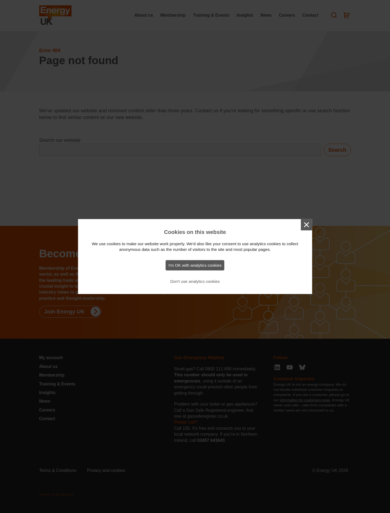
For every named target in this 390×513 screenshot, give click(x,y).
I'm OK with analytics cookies (195, 265)
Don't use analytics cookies (195, 281)
